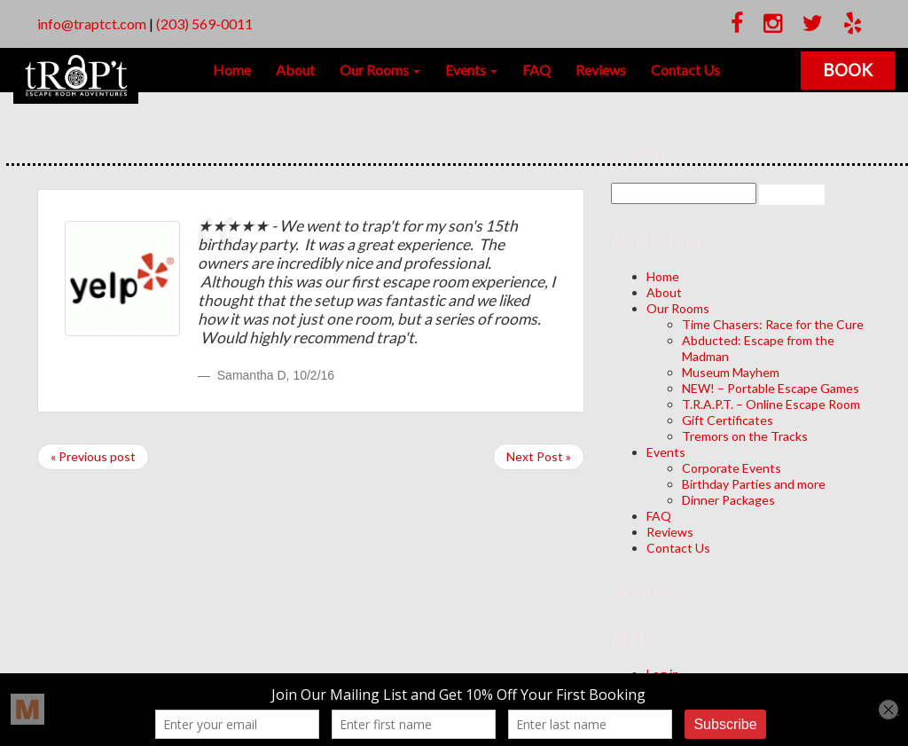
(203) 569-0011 (204, 23)
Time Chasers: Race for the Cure (773, 324)
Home (232, 69)
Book (848, 69)
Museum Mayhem (730, 372)
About (295, 69)
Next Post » (538, 456)
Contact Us (685, 69)
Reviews (600, 69)
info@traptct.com (91, 23)
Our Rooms (380, 69)
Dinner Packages (728, 499)
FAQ (536, 69)
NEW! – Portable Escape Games (770, 388)
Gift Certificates (727, 420)
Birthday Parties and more (754, 483)
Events (471, 69)
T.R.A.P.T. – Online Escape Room (771, 404)
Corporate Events (731, 467)
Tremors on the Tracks (745, 436)
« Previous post (93, 456)
